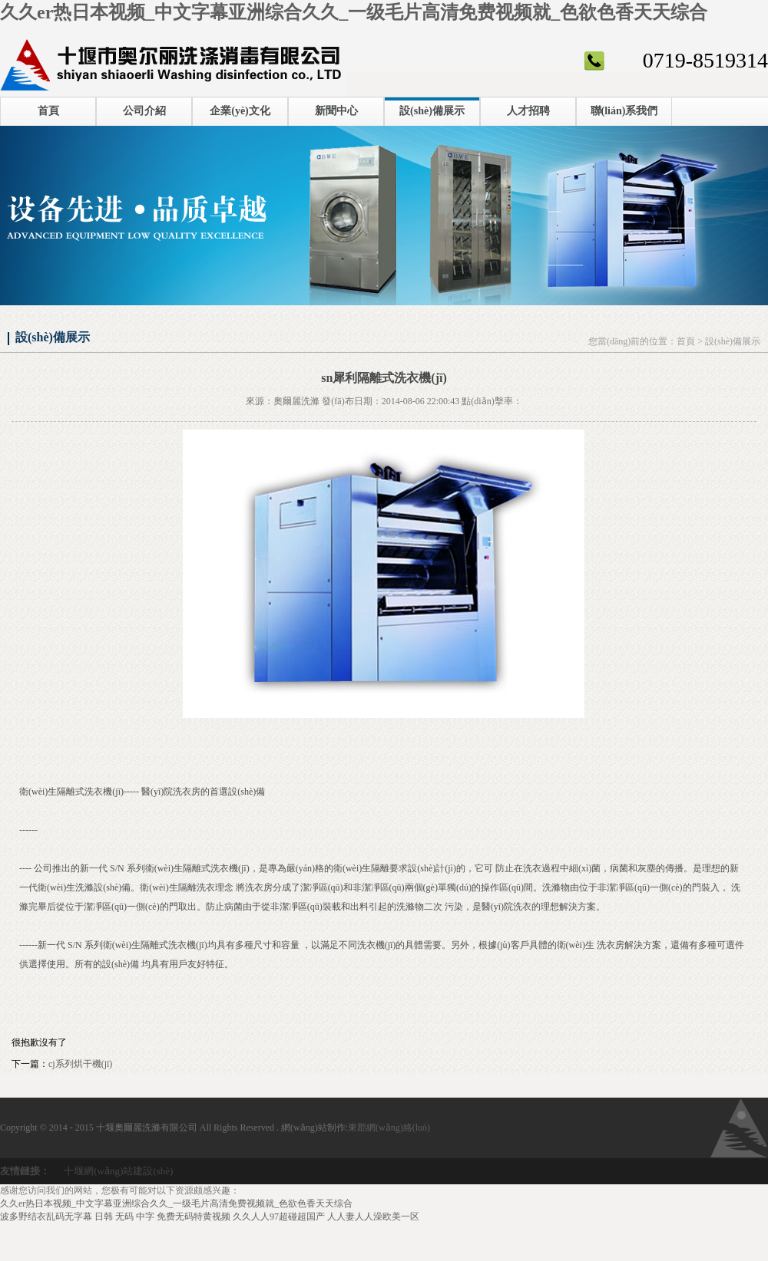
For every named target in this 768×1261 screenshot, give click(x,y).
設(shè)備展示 (432, 111)
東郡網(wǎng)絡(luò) (389, 1127)
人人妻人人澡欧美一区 (373, 1216)
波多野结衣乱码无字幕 (46, 1216)
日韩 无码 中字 (124, 1216)
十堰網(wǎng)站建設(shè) (118, 1171)
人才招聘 (528, 111)
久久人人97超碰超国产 (279, 1216)
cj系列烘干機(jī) (80, 1064)
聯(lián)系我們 (624, 111)
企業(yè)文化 (240, 111)
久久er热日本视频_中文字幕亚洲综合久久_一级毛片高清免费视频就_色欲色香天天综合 (353, 12)
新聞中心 (336, 111)
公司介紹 (144, 111)
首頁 (48, 111)
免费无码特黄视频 (193, 1216)
